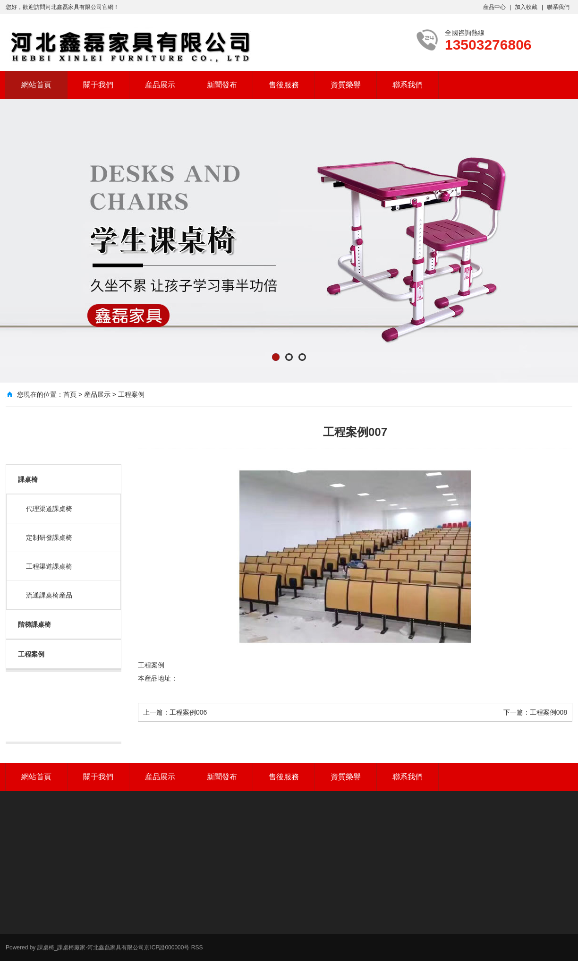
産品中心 (494, 7)
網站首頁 (36, 85)
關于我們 (98, 85)
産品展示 (160, 85)
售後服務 (284, 85)
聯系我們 (558, 7)
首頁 (69, 394)
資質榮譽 (346, 85)
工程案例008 (548, 712)
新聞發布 (222, 85)
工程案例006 (188, 712)
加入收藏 (526, 7)
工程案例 (131, 394)
